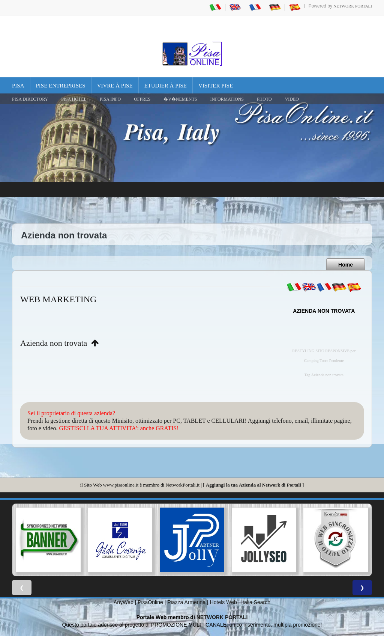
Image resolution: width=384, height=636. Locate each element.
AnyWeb (124, 602)
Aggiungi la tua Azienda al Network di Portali (253, 485)
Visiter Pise (215, 86)
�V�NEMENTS (180, 99)
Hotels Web (223, 602)
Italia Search (255, 602)
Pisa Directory (30, 99)
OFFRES (142, 99)
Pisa (18, 86)
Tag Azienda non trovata (324, 375)
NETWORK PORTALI (222, 617)
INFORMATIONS (227, 99)
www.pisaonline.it (120, 485)
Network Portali (352, 6)
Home (345, 265)
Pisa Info (110, 99)
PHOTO (264, 99)
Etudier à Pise (165, 86)
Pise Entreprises (61, 86)
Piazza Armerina (186, 602)
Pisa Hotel (74, 99)
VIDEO (292, 99)
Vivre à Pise (115, 86)
